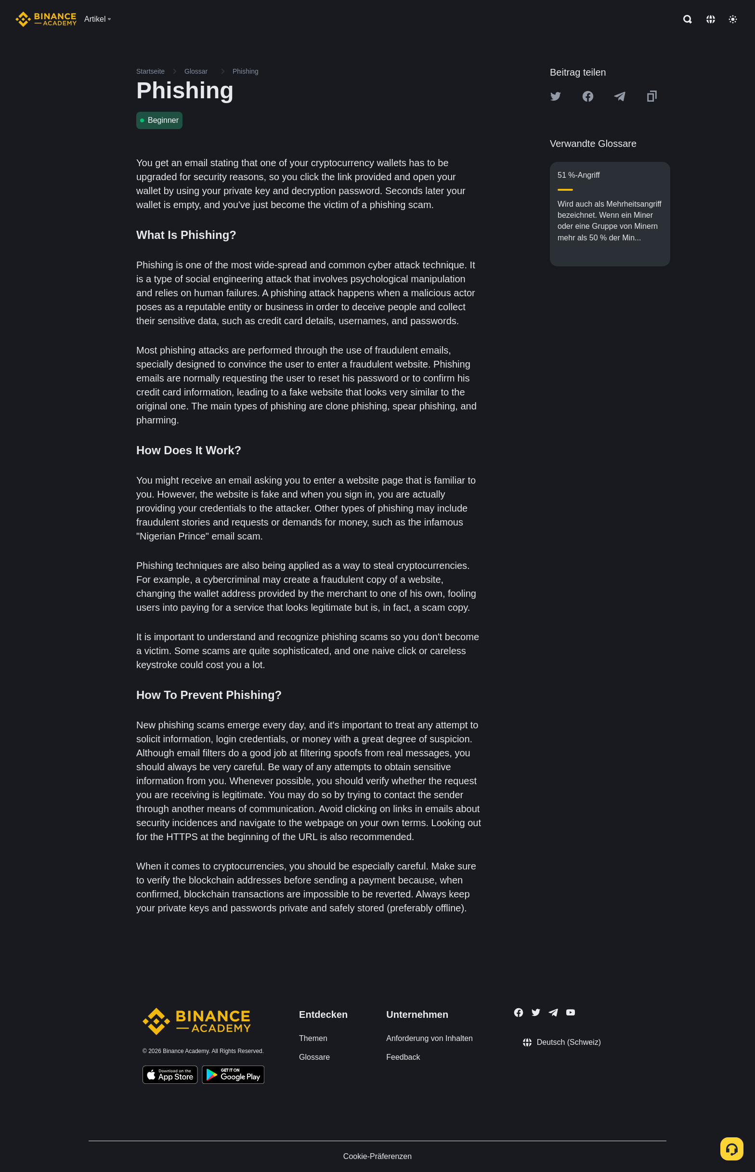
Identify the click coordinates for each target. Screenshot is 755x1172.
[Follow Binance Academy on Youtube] (570, 1012)
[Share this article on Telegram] (619, 96)
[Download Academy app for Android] (233, 1076)
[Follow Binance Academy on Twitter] (536, 1012)
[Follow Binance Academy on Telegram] (553, 1012)
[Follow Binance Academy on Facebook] (518, 1012)
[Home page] (46, 19)
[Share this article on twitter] (555, 96)
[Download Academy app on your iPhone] (170, 1076)
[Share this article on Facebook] (588, 96)
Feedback (403, 1057)
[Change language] (710, 19)
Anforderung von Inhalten (429, 1038)
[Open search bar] (684, 19)
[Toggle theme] (732, 19)
